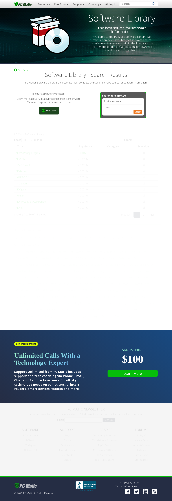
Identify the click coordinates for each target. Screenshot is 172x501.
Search (138, 111)
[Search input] (136, 4)
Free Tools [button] (61, 4)
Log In (111, 4)
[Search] (152, 3)
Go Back (21, 69)
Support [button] (78, 4)
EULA (118, 483)
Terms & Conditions (126, 486)
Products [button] (44, 4)
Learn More (132, 373)
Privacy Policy (131, 483)
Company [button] (94, 4)
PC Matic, (28, 493)
